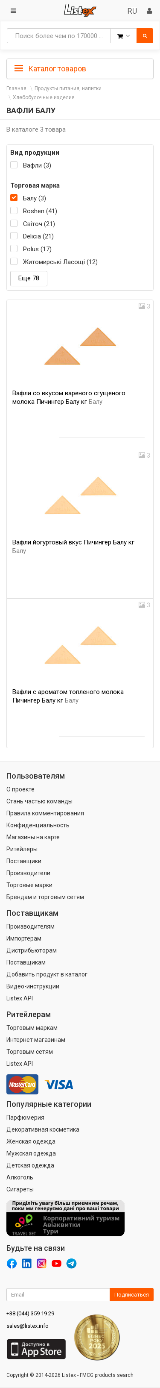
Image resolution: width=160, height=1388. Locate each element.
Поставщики (23, 861)
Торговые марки (29, 885)
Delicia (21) (38, 236)
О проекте (20, 789)
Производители (28, 873)
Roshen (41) (40, 211)
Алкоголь (19, 1177)
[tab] (80, 68)
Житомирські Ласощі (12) (60, 262)
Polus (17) (37, 249)
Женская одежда (30, 1141)
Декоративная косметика (42, 1129)
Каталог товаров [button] (50, 68)
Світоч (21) (39, 224)
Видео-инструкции (32, 986)
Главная (16, 88)
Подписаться (131, 1294)
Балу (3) (34, 198)
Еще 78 (28, 278)
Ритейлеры (22, 849)
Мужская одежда (31, 1153)
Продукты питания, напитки (68, 88)
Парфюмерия (25, 1117)
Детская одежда (30, 1165)
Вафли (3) (37, 165)
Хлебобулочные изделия (44, 97)
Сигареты (20, 1189)
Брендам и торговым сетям (45, 897)
